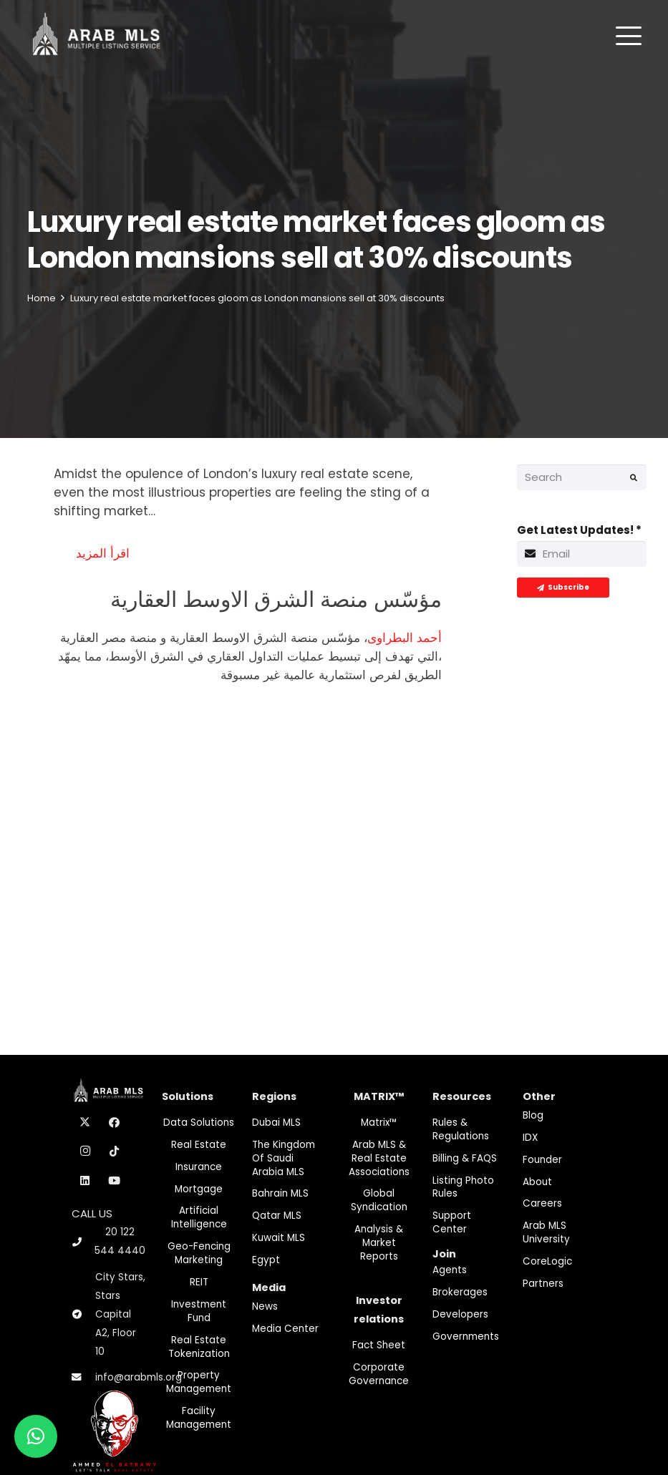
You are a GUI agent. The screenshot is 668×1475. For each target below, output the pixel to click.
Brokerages (460, 1292)
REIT (199, 1282)
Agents (449, 1270)
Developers (460, 1314)
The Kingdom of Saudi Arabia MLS (283, 1158)
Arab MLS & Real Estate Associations (379, 1158)
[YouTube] (114, 1180)
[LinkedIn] (85, 1180)
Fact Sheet (378, 1345)
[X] (85, 1122)
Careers (542, 1203)
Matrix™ (379, 1122)
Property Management (198, 1382)
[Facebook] (114, 1122)
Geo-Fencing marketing (199, 1253)
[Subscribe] (563, 588)
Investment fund (198, 1311)
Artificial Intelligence (199, 1217)
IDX (530, 1137)
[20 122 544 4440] (83, 1242)
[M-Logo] (96, 36)
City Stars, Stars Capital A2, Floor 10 (120, 1314)
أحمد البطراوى (404, 637)
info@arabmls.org (138, 1377)
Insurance (198, 1167)
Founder (542, 1160)
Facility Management (198, 1417)
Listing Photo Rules (463, 1187)
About (537, 1182)
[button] (628, 36)
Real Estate (198, 1145)
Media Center (285, 1328)
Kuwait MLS (278, 1238)
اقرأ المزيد (103, 553)
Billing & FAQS (464, 1158)
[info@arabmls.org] (83, 1378)
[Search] (582, 477)
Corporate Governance (379, 1374)
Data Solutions (198, 1122)
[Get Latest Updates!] (582, 554)
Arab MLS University (546, 1232)
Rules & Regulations (460, 1129)
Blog (533, 1115)
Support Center (451, 1222)
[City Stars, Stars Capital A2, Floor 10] (83, 1315)
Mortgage (199, 1189)
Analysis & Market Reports (378, 1242)
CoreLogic (547, 1261)
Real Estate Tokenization (199, 1346)
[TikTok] (114, 1151)
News (265, 1306)
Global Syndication (379, 1200)
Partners (543, 1283)
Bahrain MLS (280, 1193)
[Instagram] (85, 1151)
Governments (465, 1336)
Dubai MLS (276, 1122)
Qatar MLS (276, 1215)
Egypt (266, 1260)
